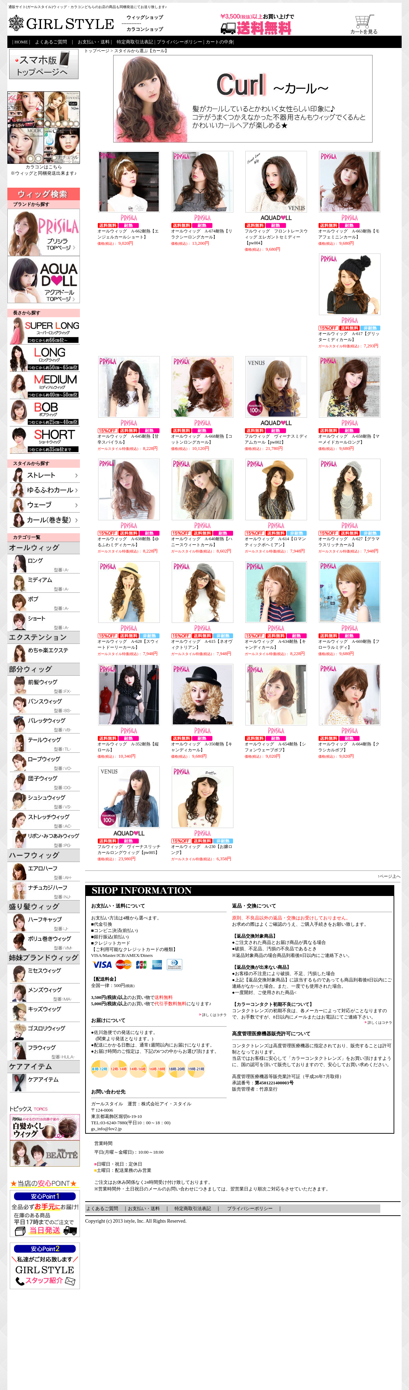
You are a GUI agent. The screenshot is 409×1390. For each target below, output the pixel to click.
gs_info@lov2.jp (106, 1128)
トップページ (96, 50)
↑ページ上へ (389, 876)
